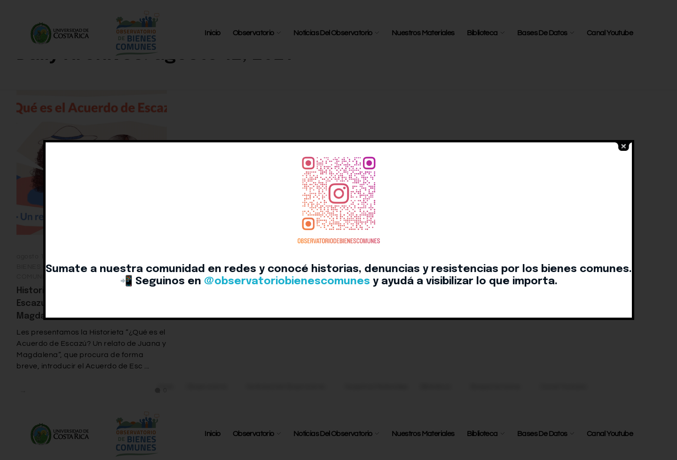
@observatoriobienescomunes (287, 281)
